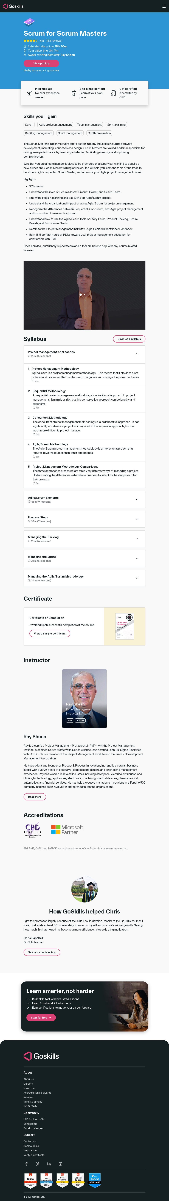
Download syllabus (129, 338)
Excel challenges (33, 1128)
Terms (27, 1101)
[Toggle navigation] (164, 6)
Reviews (28, 1097)
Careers (28, 1083)
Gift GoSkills (30, 1106)
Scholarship (30, 1123)
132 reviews (53, 40)
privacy (38, 1101)
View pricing (41, 63)
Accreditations (32, 1092)
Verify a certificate (34, 1154)
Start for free (41, 1017)
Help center (30, 1150)
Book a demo (31, 1145)
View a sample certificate (50, 633)
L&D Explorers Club (35, 1119)
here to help (99, 246)
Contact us (30, 1141)
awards (47, 1092)
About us (29, 1078)
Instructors (29, 1088)
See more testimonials (42, 952)
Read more (34, 796)
